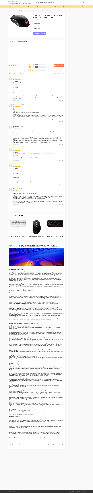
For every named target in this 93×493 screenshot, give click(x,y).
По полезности (23, 73)
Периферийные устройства (23, 10)
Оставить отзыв (58, 65)
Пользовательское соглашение (74, 491)
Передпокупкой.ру (14, 2)
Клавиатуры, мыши (34, 10)
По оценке (16, 73)
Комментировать (17, 100)
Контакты (83, 491)
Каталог (9, 10)
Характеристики (22, 41)
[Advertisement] (36, 54)
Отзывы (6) (36, 19)
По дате (10, 73)
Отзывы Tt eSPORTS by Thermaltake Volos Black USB (38, 236)
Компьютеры (14, 10)
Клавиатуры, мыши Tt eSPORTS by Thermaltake (48, 10)
